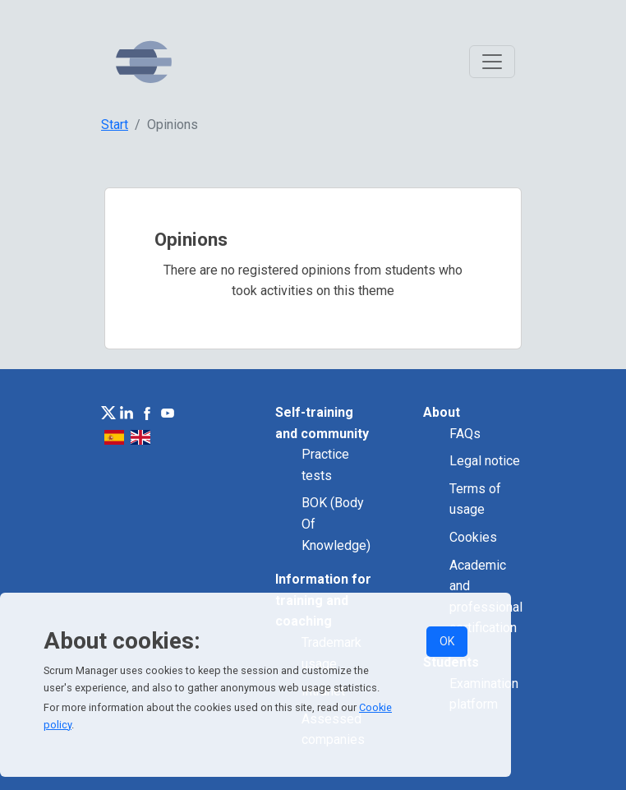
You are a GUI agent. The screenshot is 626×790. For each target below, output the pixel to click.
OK (447, 641)
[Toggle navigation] (492, 61)
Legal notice (484, 461)
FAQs (465, 433)
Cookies (473, 537)
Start (114, 124)
